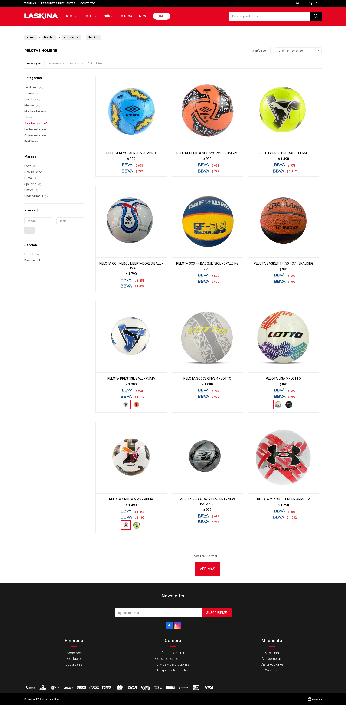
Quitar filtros (95, 63)
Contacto (87, 3)
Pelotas (74, 63)
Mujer (91, 16)
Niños (109, 16)
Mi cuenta (272, 653)
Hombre (71, 16)
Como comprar (172, 653)
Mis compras (272, 658)
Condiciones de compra (172, 658)
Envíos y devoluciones (173, 664)
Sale (162, 16)
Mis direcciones (272, 664)
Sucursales (73, 664)
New (142, 16)
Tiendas (30, 3)
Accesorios (54, 63)
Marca (126, 16)
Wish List (271, 670)
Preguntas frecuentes (58, 3)
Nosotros (74, 653)
